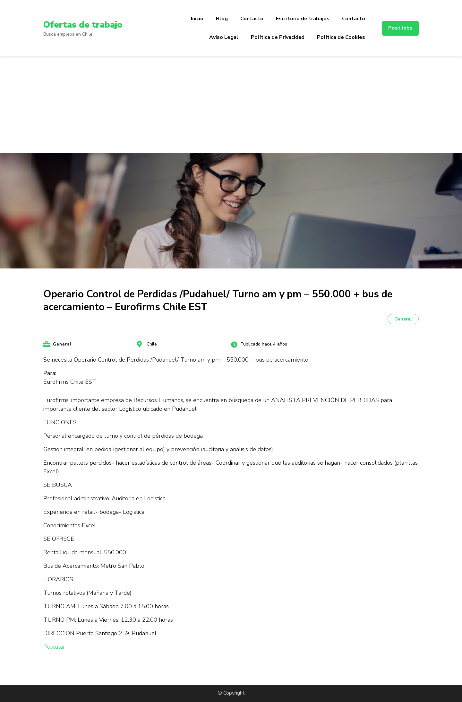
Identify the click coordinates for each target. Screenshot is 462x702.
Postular (54, 647)
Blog (222, 18)
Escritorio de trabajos (302, 18)
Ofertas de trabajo (83, 25)
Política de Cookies (341, 37)
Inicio (197, 18)
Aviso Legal (223, 37)
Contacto (251, 18)
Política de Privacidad (277, 37)
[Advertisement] (231, 105)
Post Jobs (400, 27)
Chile (152, 344)
